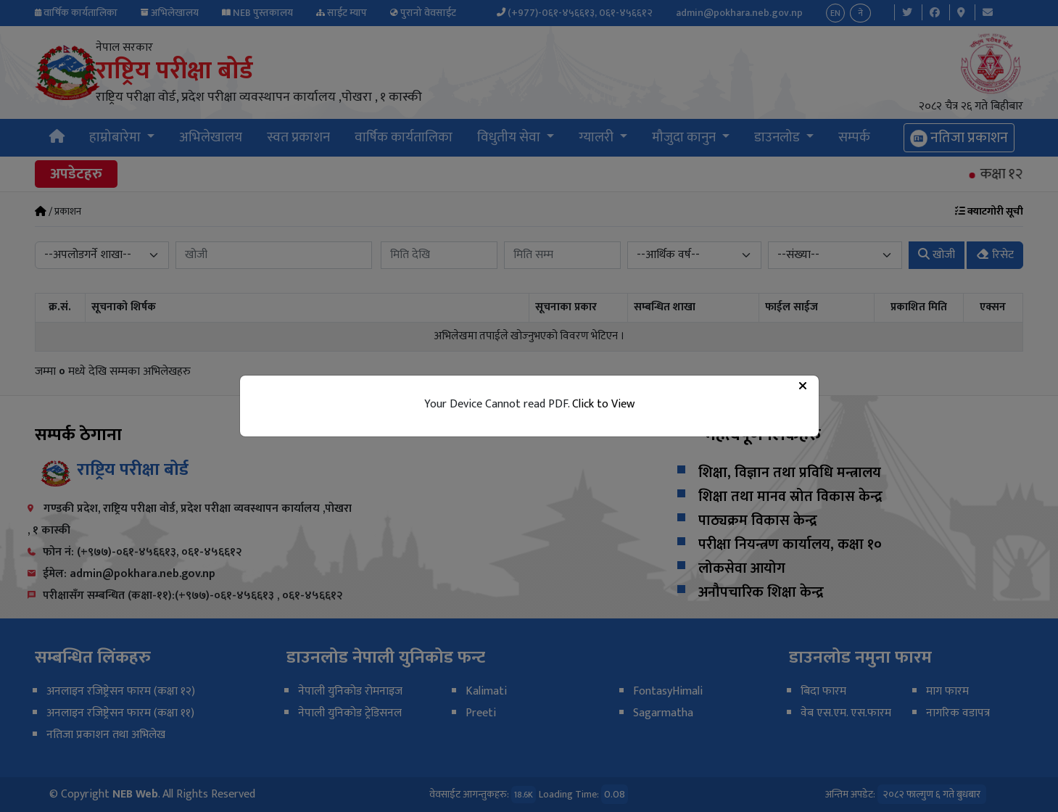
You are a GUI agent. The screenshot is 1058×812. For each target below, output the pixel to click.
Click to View (603, 404)
